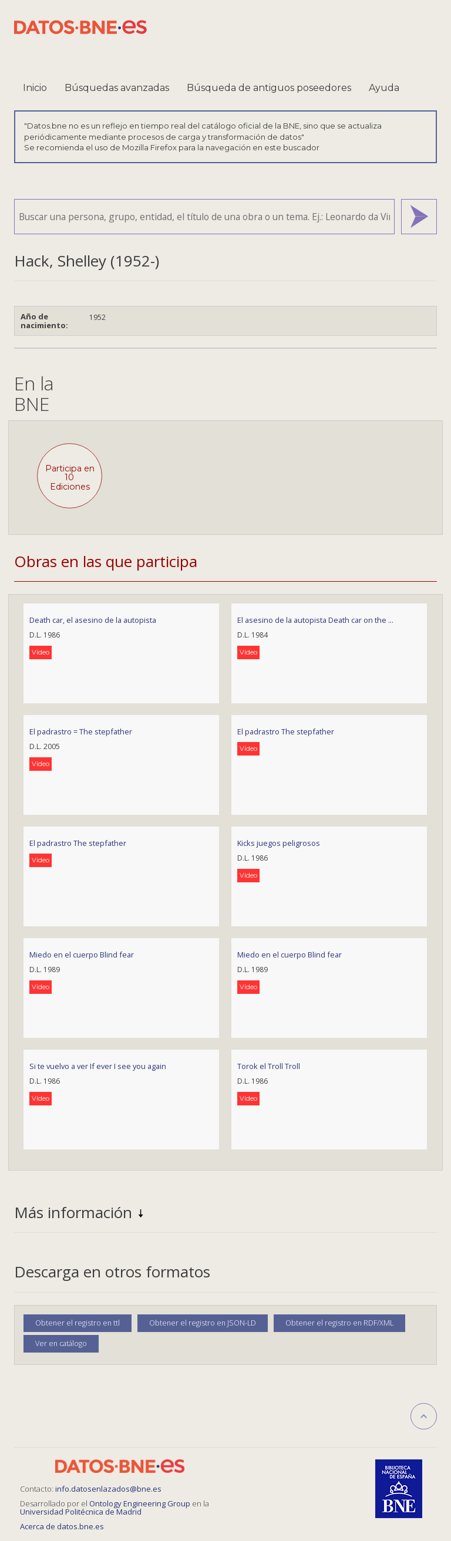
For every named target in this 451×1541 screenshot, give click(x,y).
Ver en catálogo (61, 1343)
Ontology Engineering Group (140, 1503)
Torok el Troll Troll (268, 1066)
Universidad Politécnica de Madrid (81, 1511)
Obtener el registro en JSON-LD (202, 1323)
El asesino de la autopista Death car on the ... (315, 620)
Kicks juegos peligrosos (278, 843)
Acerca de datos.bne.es (62, 1526)
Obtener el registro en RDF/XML (339, 1323)
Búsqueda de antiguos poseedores (269, 87)
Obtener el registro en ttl (77, 1323)
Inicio (35, 87)
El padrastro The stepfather (285, 731)
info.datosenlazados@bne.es (108, 1488)
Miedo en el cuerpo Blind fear (81, 954)
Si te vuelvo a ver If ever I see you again (97, 1066)
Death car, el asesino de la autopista (92, 620)
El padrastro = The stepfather (80, 731)
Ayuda (384, 87)
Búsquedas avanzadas (117, 87)
